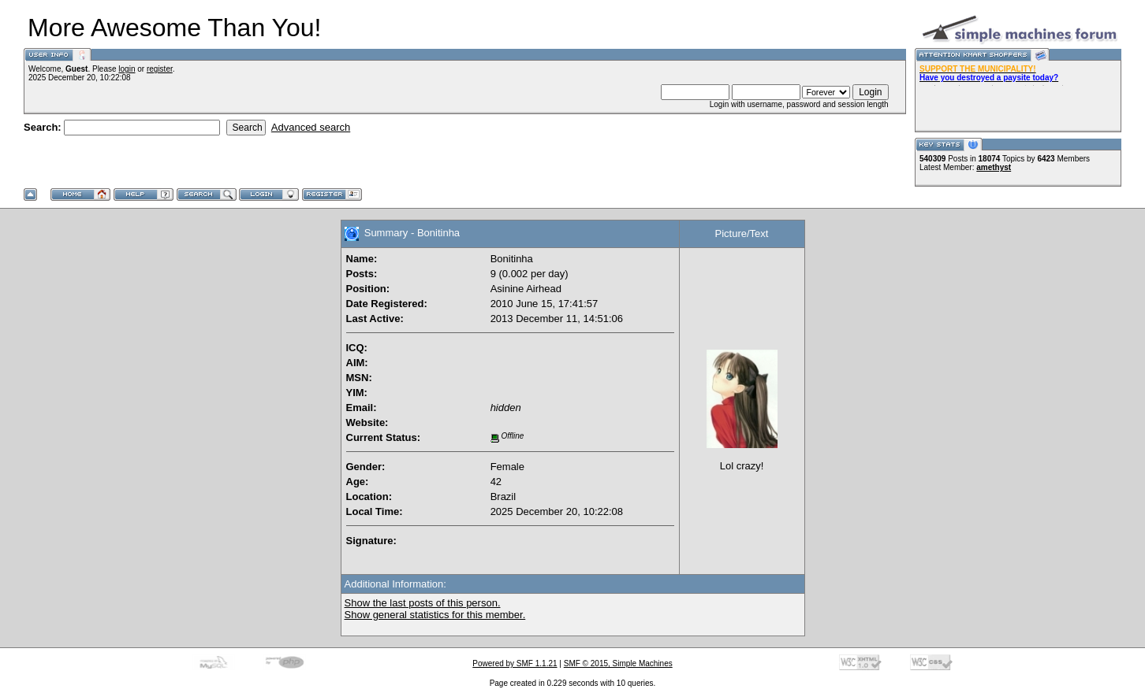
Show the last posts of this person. (423, 603)
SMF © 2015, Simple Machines (618, 663)
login (126, 69)
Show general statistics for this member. (435, 615)
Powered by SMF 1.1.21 (514, 663)
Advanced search (310, 127)
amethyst (993, 167)
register (160, 69)
